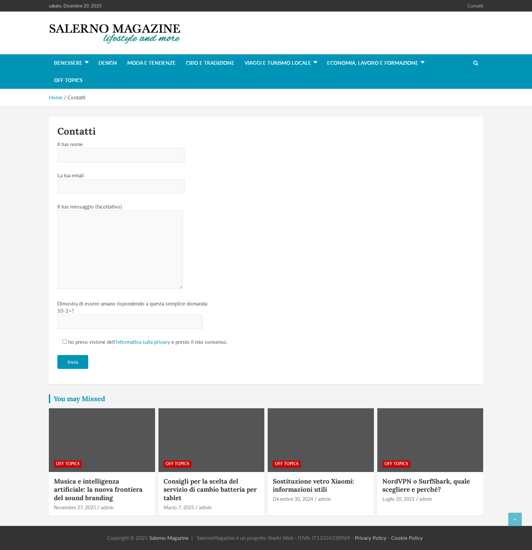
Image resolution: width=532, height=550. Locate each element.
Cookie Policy (407, 538)
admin (107, 507)
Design (107, 63)
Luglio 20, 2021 (398, 499)
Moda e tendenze (151, 63)
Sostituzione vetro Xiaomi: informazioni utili (313, 485)
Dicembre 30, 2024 (293, 499)
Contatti (475, 5)
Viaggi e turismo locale (278, 63)
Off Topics (68, 80)
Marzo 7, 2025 (179, 507)
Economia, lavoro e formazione (372, 63)
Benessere (68, 63)
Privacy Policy (370, 538)
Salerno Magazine (169, 538)
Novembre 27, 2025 (75, 507)
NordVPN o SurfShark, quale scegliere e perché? (426, 485)
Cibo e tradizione (210, 63)
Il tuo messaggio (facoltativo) (120, 246)
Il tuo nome (121, 149)
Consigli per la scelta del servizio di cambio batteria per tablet (210, 489)
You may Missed (79, 398)
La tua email (121, 180)
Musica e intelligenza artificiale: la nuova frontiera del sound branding (98, 489)
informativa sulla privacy (143, 342)
